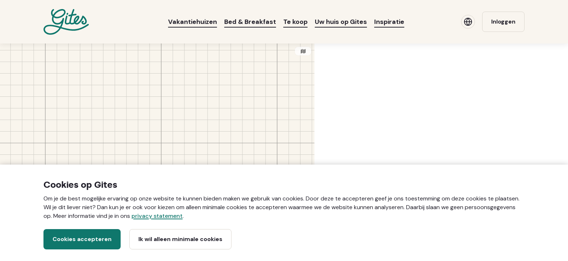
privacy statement (157, 216)
